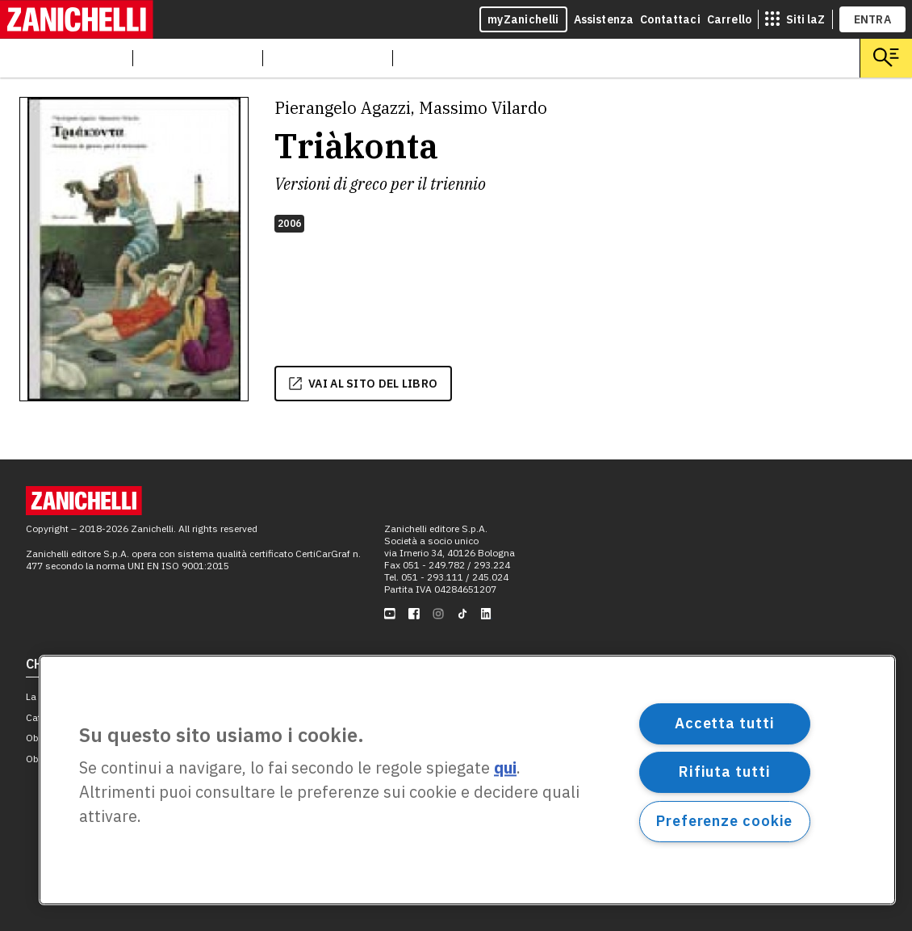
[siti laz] (795, 19)
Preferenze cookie (724, 820)
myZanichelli (523, 19)
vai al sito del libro (363, 383)
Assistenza (604, 19)
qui (505, 768)
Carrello (729, 19)
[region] (467, 780)
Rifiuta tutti (725, 771)
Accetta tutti (725, 723)
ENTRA (873, 19)
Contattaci (670, 19)
